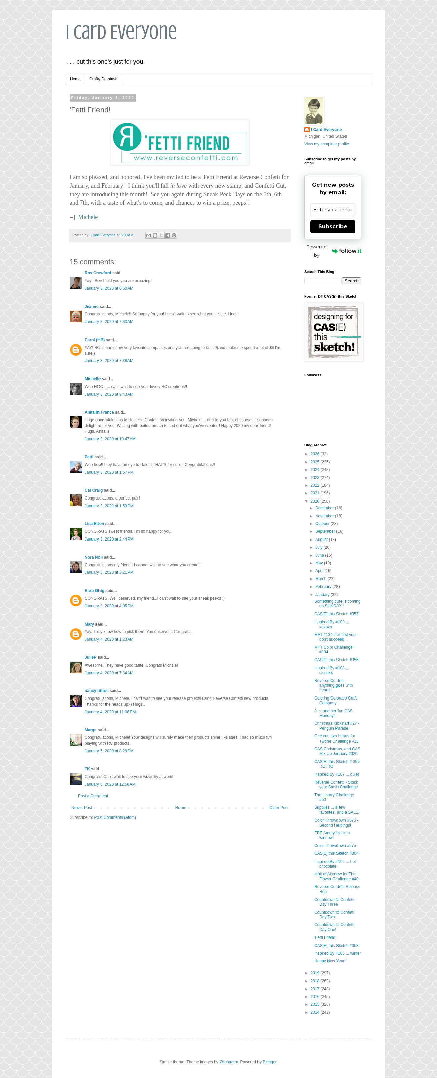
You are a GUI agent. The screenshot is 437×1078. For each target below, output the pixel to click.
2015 (316, 1004)
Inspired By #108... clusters (331, 670)
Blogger (269, 1062)
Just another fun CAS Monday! (333, 713)
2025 (316, 462)
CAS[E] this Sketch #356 (336, 659)
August (322, 539)
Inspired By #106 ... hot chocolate (335, 864)
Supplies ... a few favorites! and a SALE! (336, 809)
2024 (316, 469)
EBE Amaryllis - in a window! (332, 835)
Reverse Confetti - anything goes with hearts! (333, 685)
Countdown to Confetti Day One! (334, 927)
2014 (316, 1012)
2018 (316, 981)
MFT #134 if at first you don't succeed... (335, 637)
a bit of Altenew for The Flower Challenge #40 (336, 876)
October (323, 523)
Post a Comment (93, 796)
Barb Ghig (94, 590)
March (321, 578)
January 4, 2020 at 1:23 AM (109, 639)
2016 (316, 996)
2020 (316, 501)
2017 (316, 989)
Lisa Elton (94, 523)
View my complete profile (326, 144)
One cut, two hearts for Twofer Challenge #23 (336, 738)
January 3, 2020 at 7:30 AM (109, 321)
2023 (316, 477)
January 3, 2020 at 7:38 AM (109, 360)
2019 (316, 973)
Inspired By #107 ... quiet (336, 774)
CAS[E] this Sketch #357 (336, 614)
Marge (90, 730)
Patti (89, 457)
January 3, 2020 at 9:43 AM (109, 394)
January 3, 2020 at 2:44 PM (109, 539)
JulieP (90, 657)
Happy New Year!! (330, 961)
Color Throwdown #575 (335, 845)
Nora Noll (94, 557)
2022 (316, 485)
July (319, 547)
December (325, 508)
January (323, 594)
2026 (316, 454)
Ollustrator (229, 1062)
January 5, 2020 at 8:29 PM (109, 751)
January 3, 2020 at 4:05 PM (109, 606)
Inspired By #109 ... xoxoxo (331, 624)
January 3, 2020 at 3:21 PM (109, 572)
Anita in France (99, 412)
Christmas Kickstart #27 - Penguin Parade (336, 725)
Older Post (278, 807)
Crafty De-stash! (104, 79)
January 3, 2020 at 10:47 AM (110, 439)
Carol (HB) (95, 339)
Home (75, 79)
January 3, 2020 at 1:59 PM (109, 506)
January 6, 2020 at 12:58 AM (110, 784)
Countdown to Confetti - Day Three (335, 902)
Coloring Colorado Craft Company (335, 700)
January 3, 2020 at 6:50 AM (109, 288)
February (323, 586)
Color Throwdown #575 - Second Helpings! (336, 822)
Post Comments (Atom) (115, 817)
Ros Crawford (98, 273)
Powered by (333, 251)
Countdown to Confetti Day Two (334, 914)
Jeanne (91, 306)
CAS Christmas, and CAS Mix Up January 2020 (337, 751)
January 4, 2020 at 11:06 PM (110, 712)
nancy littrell (97, 690)
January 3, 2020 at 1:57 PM (109, 472)
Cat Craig (94, 490)
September (325, 531)
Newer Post (81, 807)
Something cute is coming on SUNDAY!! (337, 603)
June (320, 555)
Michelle (93, 378)
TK (87, 769)
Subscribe (332, 226)
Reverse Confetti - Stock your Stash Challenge (336, 784)
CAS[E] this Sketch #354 (336, 853)
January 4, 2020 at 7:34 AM (109, 673)
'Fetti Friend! (325, 937)
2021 (316, 493)
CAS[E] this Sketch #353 (336, 945)
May (319, 563)
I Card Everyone (121, 32)
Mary (89, 624)
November (325, 516)
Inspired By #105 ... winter (337, 953)
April (319, 570)
